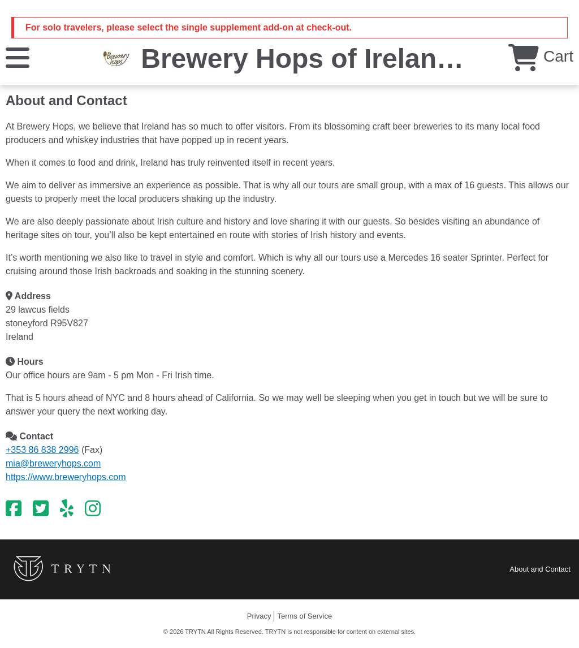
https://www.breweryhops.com (66, 477)
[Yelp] (67, 508)
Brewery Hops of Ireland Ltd (322, 59)
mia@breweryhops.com (53, 463)
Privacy (259, 616)
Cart (540, 56)
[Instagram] (93, 508)
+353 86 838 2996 (42, 450)
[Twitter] (41, 508)
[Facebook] (13, 508)
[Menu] (17, 57)
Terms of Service (304, 616)
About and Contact (540, 569)
